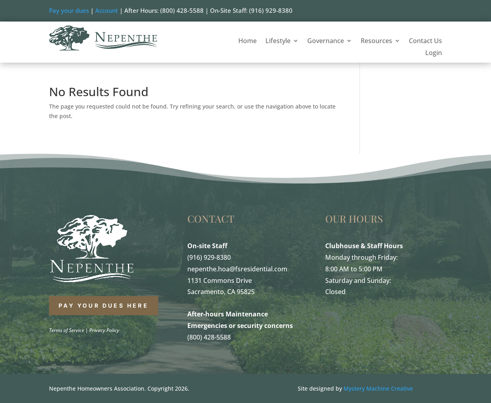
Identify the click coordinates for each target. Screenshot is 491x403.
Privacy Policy (104, 330)
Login (433, 53)
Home (247, 41)
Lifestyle (278, 41)
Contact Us (425, 41)
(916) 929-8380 (209, 257)
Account (106, 10)
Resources (376, 41)
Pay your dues (69, 10)
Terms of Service (66, 330)
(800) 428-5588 (209, 337)
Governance (325, 41)
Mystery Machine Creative (378, 388)
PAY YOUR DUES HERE (104, 305)
